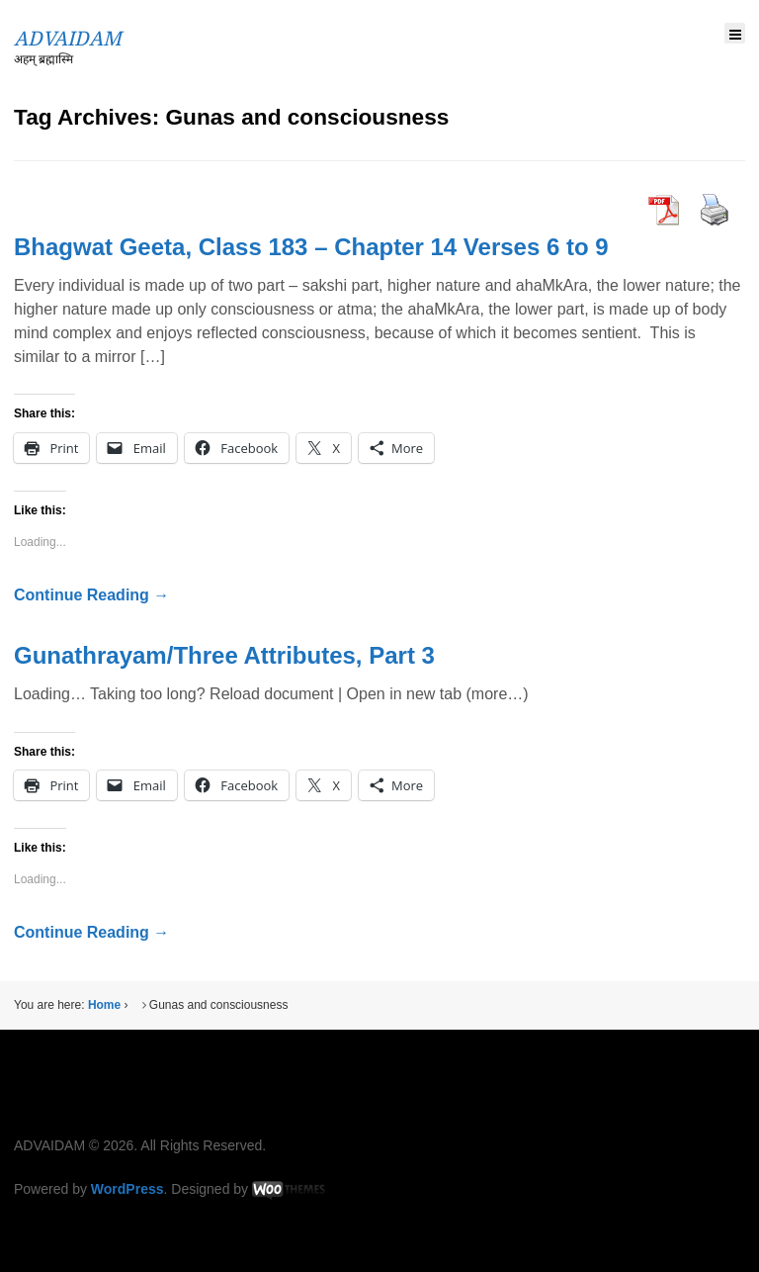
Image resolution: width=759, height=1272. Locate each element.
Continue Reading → (91, 595)
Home (104, 1005)
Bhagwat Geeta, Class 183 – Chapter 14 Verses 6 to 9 (311, 246)
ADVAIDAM (68, 38)
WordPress (127, 1189)
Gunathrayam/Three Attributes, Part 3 (224, 655)
